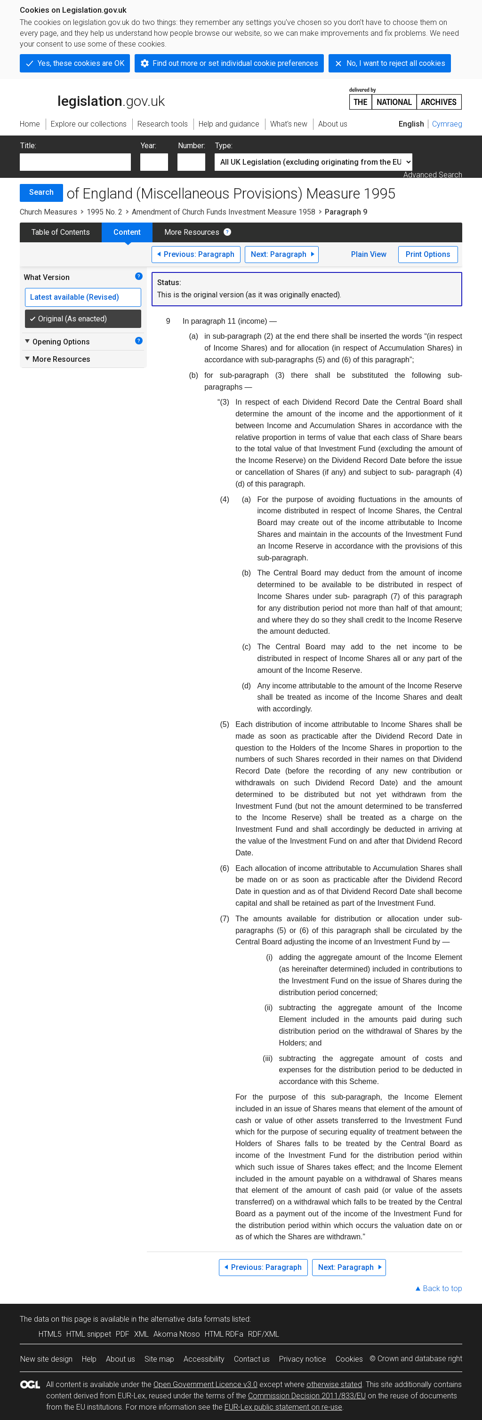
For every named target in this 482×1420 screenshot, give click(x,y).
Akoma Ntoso (176, 1334)
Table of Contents (61, 232)
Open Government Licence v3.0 (205, 1384)
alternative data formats (190, 1319)
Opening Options (57, 341)
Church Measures (48, 211)
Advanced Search (432, 174)
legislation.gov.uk (92, 98)
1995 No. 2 (104, 211)
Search (41, 192)
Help (89, 1359)
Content (127, 232)
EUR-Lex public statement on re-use (283, 1407)
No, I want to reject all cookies (395, 63)
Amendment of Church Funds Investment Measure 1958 (223, 211)
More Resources (191, 232)
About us (120, 1359)
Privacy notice (302, 1359)
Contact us (252, 1359)
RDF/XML (263, 1334)
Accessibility (204, 1359)
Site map (159, 1359)
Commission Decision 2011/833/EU (307, 1395)
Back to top (442, 1288)
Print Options (428, 254)
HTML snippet (88, 1334)
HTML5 (50, 1334)
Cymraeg (447, 124)
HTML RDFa (224, 1334)
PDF (122, 1334)
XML (141, 1334)
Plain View (368, 254)
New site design (46, 1359)
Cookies (349, 1359)
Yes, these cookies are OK (81, 63)
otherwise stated (334, 1384)
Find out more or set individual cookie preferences (235, 63)
